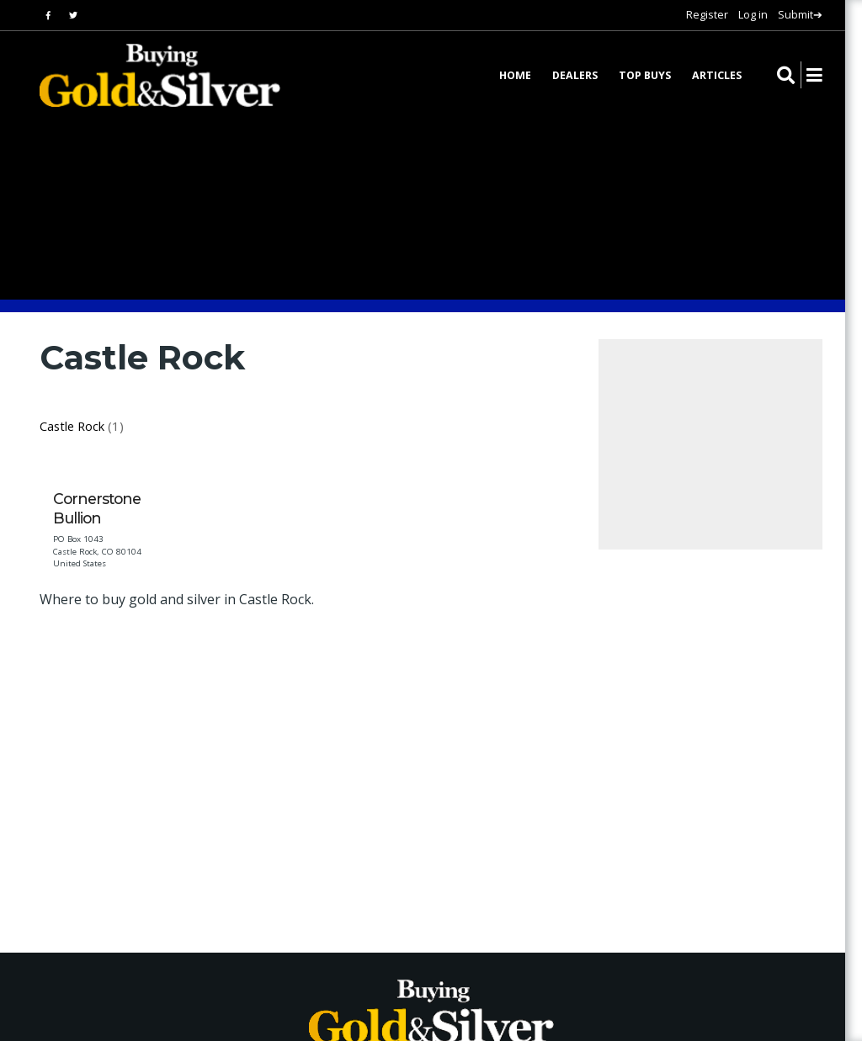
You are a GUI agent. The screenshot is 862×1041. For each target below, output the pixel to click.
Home (515, 76)
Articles (717, 76)
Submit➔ (800, 14)
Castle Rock (72, 426)
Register (707, 14)
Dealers (575, 76)
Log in (753, 14)
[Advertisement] (346, 767)
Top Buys (645, 76)
